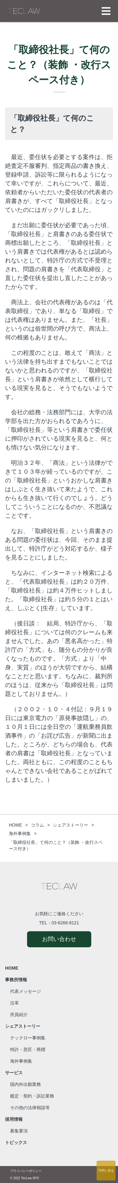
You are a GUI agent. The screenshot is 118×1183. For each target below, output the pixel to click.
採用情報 (14, 1119)
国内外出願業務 (25, 1084)
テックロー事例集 (27, 1037)
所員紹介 (19, 1014)
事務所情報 (16, 979)
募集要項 (19, 1130)
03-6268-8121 (65, 922)
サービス (14, 1072)
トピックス (16, 1142)
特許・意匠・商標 (27, 1049)
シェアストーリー (22, 1026)
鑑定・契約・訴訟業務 (32, 1095)
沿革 (14, 1002)
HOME (11, 968)
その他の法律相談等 (30, 1107)
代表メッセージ (25, 991)
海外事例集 (21, 1061)
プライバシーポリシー (26, 1171)
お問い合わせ (59, 939)
